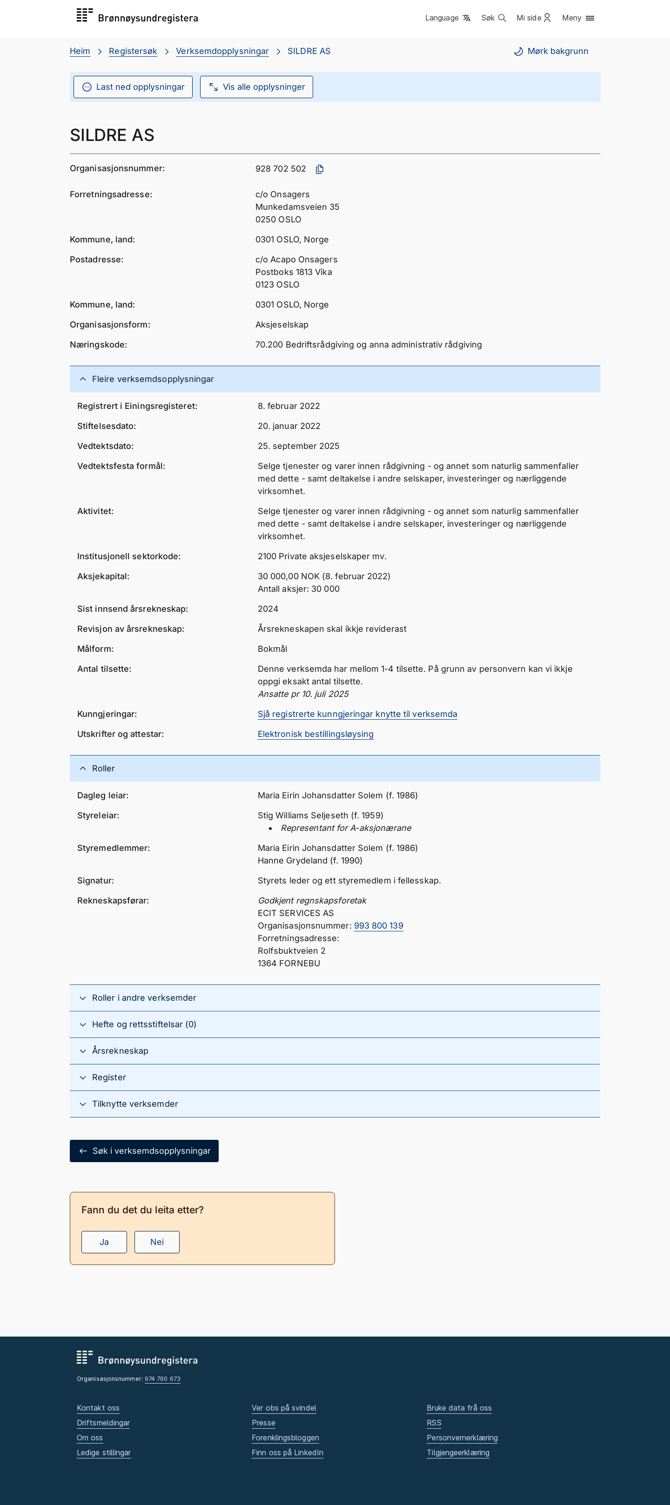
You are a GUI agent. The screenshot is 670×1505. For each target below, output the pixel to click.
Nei (157, 1242)
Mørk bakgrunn (551, 51)
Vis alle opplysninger (256, 87)
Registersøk (133, 51)
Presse (263, 1422)
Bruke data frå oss (459, 1407)
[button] (449, 18)
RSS (434, 1422)
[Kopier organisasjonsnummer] (319, 169)
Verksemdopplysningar (222, 51)
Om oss (90, 1437)
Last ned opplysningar (133, 87)
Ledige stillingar (104, 1452)
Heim (80, 51)
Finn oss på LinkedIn (287, 1452)
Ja (104, 1242)
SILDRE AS (309, 51)
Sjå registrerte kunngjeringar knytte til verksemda (358, 714)
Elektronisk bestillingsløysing (316, 734)
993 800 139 (378, 925)
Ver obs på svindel (284, 1407)
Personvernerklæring (462, 1437)
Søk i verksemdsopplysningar (144, 1151)
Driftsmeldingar (103, 1422)
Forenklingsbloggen (285, 1437)
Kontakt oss (98, 1407)
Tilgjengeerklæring (458, 1452)
